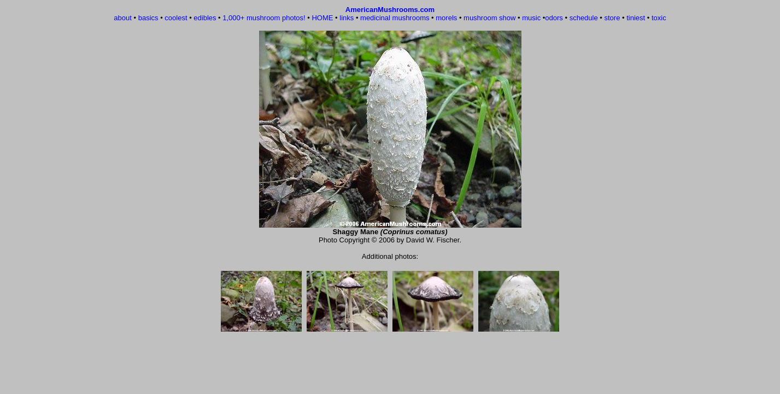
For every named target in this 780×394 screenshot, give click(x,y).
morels (446, 18)
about (123, 18)
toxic (659, 18)
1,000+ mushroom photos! (263, 18)
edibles (204, 18)
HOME (322, 18)
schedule (584, 18)
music (531, 18)
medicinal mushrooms (394, 18)
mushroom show (489, 18)
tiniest (635, 18)
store (612, 18)
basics (148, 18)
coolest (176, 18)
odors (554, 18)
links (346, 18)
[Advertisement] (390, 360)
